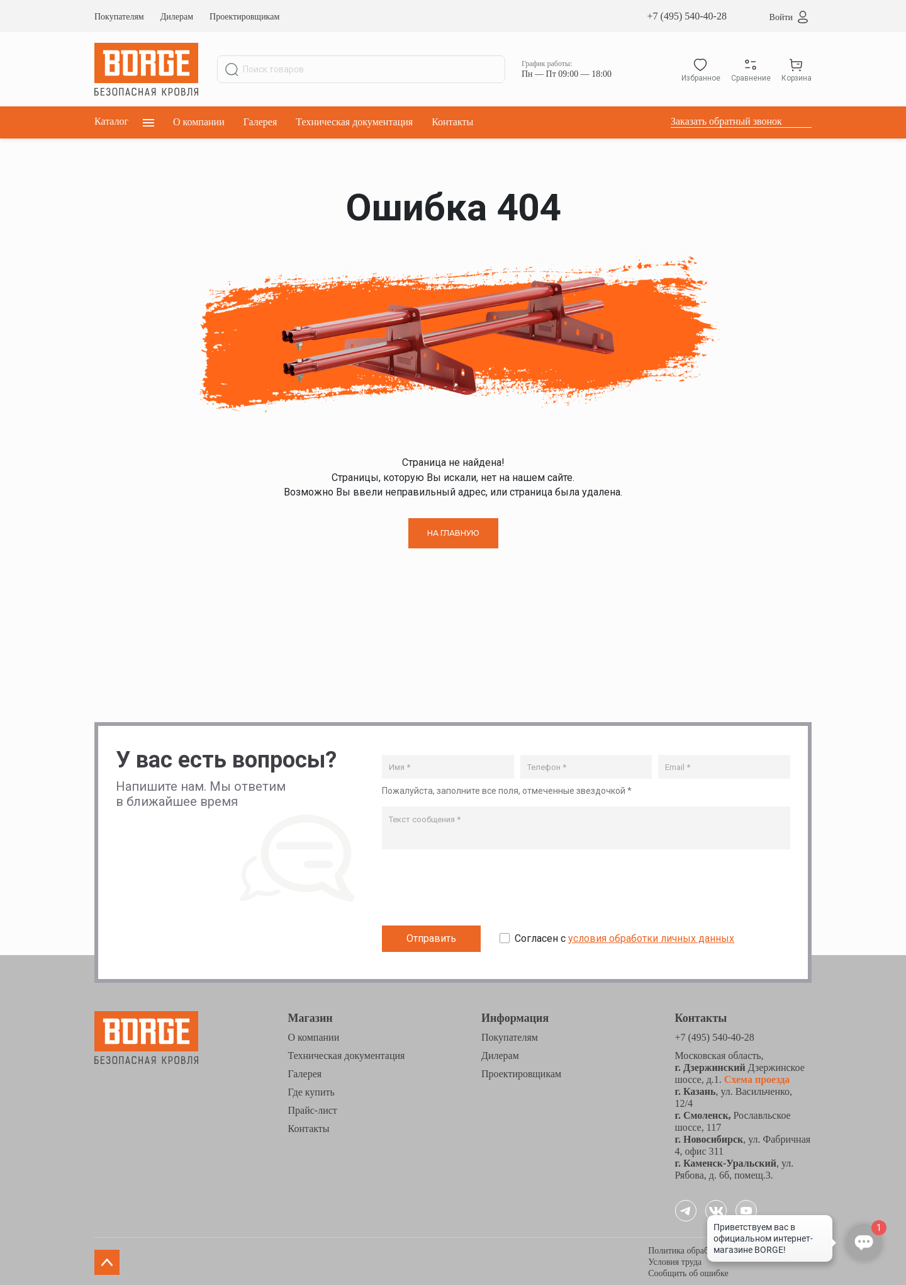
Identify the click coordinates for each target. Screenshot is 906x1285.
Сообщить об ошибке (688, 1271)
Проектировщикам (244, 16)
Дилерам (176, 16)
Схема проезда (756, 1077)
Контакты (452, 121)
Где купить (311, 1090)
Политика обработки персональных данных (730, 1249)
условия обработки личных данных (651, 937)
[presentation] (477, 888)
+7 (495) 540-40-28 (687, 16)
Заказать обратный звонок (726, 121)
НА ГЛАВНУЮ (453, 533)
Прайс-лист (312, 1108)
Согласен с (624, 937)
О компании (199, 121)
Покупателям (119, 16)
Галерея (260, 121)
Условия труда (675, 1260)
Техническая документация (354, 121)
